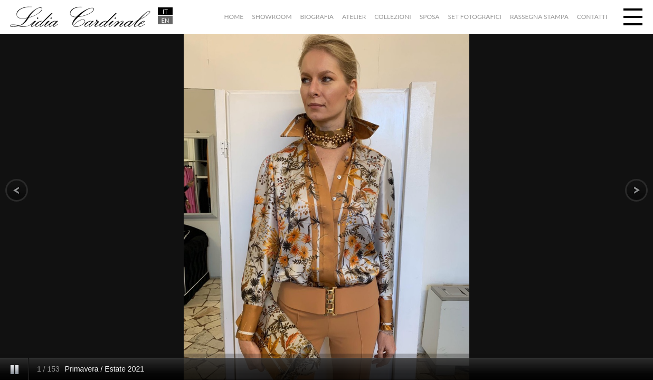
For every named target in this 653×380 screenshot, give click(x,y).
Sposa (430, 17)
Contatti (592, 17)
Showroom (271, 17)
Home (233, 17)
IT (165, 11)
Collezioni (392, 17)
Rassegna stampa (539, 17)
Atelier (354, 17)
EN (165, 20)
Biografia (317, 17)
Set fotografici (474, 17)
